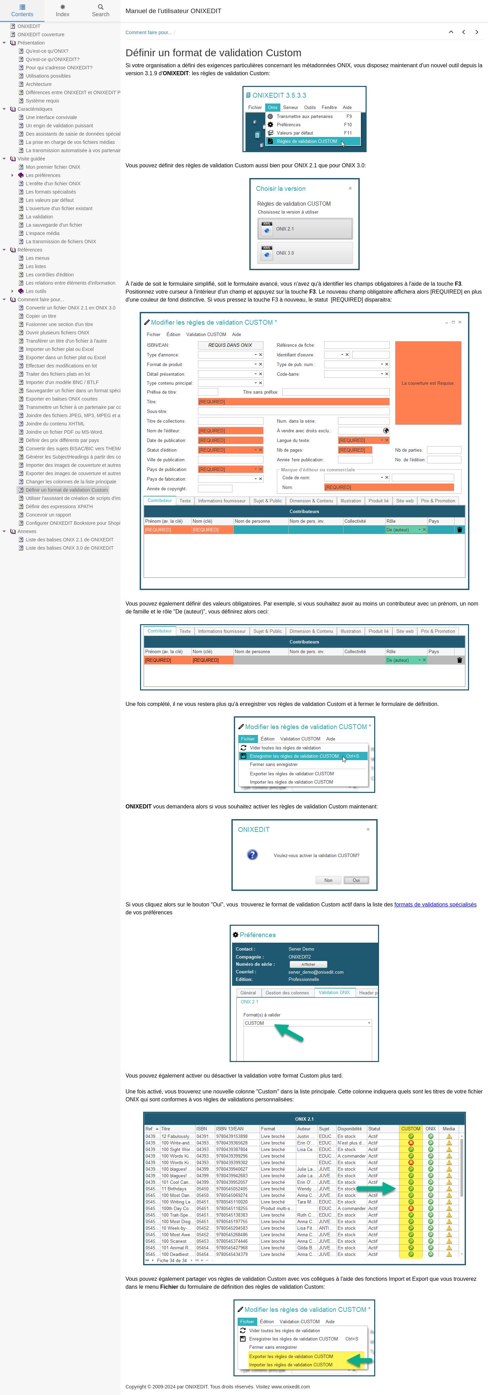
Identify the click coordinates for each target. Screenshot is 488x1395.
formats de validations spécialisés (436, 904)
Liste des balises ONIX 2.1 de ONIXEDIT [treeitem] (65, 540)
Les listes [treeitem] (31, 266)
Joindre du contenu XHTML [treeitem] (50, 424)
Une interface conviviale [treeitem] (47, 117)
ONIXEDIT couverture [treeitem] (36, 34)
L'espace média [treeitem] (38, 233)
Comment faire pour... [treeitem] (36, 299)
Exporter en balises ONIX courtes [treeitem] (57, 399)
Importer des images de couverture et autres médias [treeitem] (77, 465)
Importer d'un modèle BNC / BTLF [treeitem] (58, 382)
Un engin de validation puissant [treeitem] (55, 125)
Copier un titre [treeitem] (36, 316)
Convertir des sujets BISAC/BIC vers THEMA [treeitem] (69, 448)
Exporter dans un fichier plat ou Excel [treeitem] (61, 357)
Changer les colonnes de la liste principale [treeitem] (66, 482)
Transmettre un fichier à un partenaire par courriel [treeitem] (74, 407)
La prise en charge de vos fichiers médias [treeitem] (66, 142)
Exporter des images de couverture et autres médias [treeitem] (77, 473)
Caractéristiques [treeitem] (30, 109)
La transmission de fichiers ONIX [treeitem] (56, 241)
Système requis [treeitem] (38, 101)
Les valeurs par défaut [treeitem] (45, 200)
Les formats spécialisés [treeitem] (46, 192)
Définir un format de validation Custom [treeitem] (62, 490)
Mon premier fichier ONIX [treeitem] (48, 167)
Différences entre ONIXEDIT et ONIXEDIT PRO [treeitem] (72, 92)
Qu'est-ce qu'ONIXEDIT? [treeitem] (48, 59)
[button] (451, 32)
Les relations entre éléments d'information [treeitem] (66, 283)
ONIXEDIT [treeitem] (24, 26)
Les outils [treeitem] (31, 291)
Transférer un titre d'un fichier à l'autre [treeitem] (62, 341)
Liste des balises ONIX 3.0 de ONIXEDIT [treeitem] (65, 548)
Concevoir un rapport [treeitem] (44, 515)
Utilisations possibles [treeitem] (44, 76)
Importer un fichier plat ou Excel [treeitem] (55, 349)
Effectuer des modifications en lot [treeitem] (57, 366)
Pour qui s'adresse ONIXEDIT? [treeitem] (54, 67)
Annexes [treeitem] (22, 531)
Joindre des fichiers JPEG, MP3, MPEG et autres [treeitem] (74, 415)
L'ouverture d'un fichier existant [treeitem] (54, 208)
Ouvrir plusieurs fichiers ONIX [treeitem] (53, 332)
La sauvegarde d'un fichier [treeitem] (49, 225)
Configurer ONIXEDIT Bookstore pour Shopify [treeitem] (70, 523)
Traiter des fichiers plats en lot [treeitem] (53, 374)
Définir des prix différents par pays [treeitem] (58, 440)
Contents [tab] (22, 10)
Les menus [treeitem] (33, 258)
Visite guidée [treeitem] (27, 159)
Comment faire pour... (149, 32)
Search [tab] (101, 10)
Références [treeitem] (25, 250)
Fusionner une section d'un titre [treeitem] (55, 324)
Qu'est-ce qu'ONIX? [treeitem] (43, 51)
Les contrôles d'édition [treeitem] (45, 275)
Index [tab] (62, 10)
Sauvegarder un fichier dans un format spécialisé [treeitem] (74, 390)
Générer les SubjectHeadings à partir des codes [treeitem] (73, 457)
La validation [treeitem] (35, 217)
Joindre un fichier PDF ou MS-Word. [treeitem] (60, 432)
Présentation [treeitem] (27, 43)
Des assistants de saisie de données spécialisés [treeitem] (73, 134)
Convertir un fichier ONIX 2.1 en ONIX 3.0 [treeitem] (66, 308)
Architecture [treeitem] (34, 84)
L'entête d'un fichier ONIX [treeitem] (49, 183)
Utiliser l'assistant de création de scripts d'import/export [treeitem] (80, 498)
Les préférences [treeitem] (38, 175)
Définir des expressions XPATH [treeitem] (55, 506)
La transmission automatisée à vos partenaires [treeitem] (71, 150)
